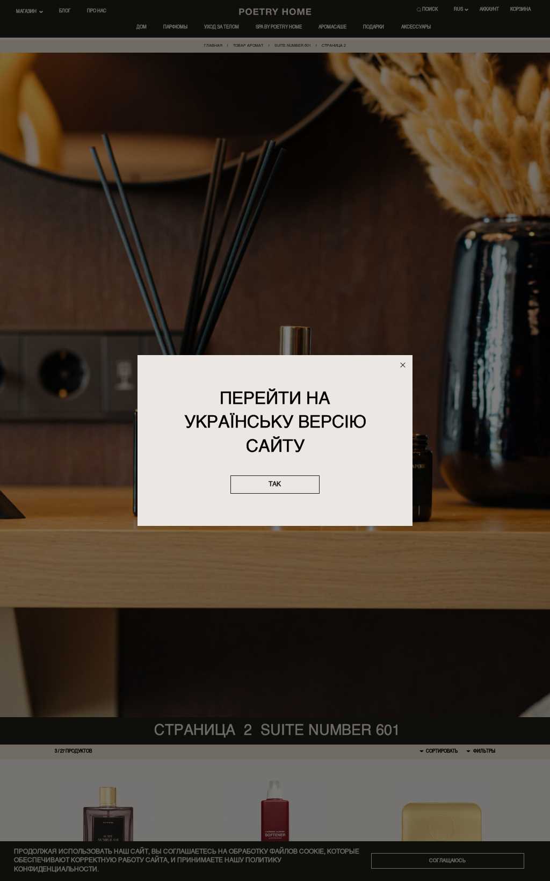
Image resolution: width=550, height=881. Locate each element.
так (275, 484)
